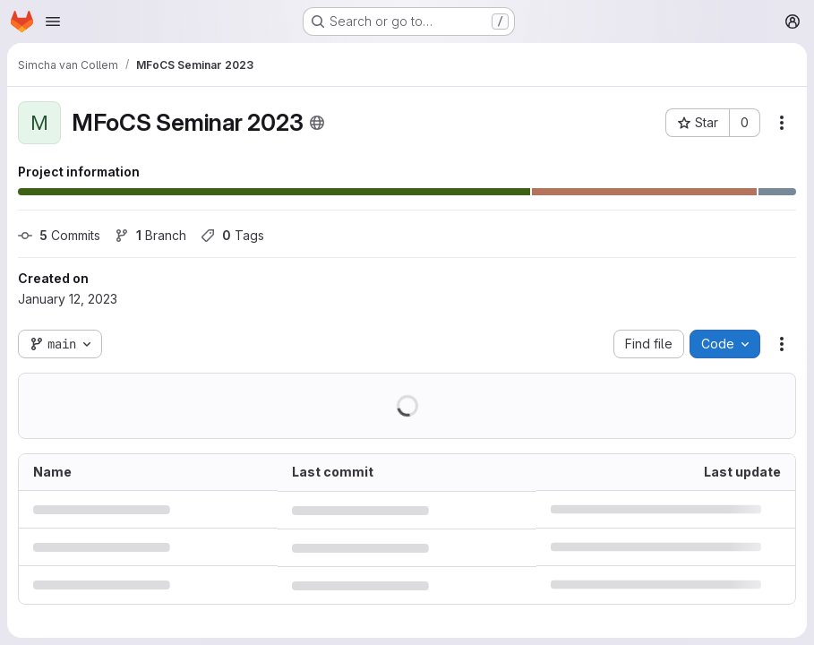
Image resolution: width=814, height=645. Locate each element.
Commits (59, 235)
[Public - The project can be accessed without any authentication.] (317, 123)
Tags (232, 235)
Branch (150, 235)
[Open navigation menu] (53, 21)
